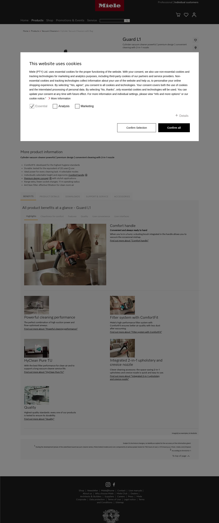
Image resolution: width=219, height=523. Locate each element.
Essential (41, 106)
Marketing (87, 106)
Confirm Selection (136, 127)
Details (184, 115)
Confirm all (174, 127)
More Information (61, 98)
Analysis (64, 106)
